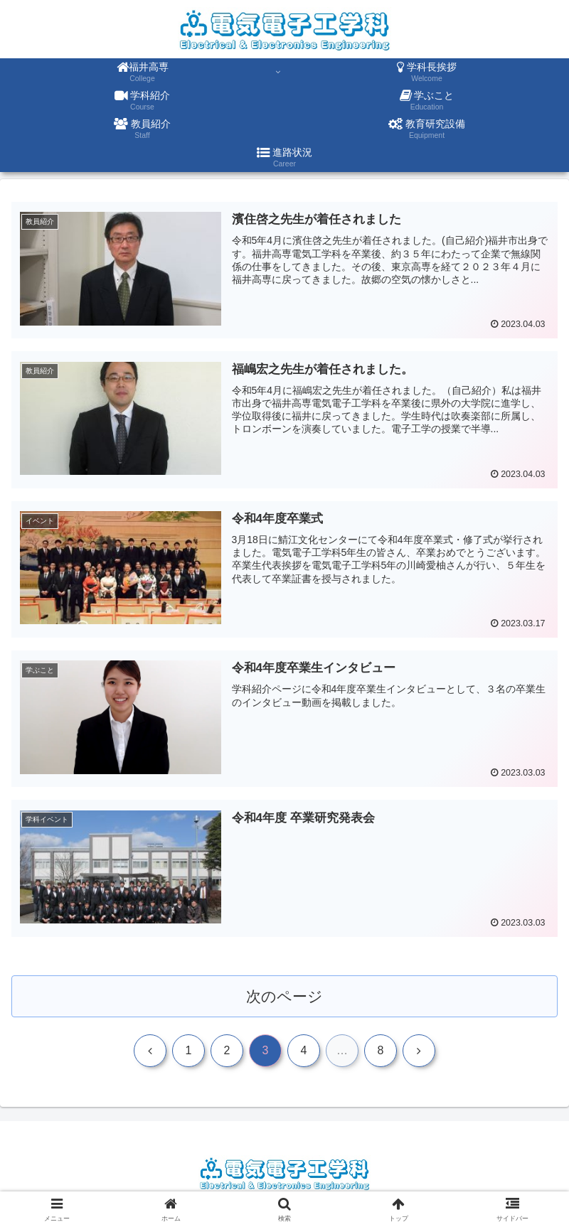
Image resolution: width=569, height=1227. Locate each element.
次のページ (285, 996)
